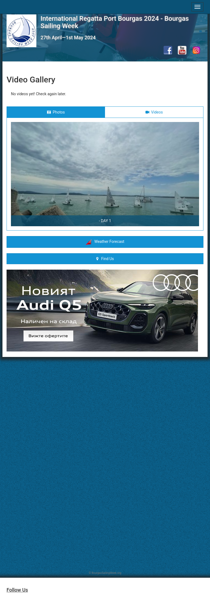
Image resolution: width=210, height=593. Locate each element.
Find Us (105, 259)
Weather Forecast (105, 242)
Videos (154, 112)
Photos (56, 112)
